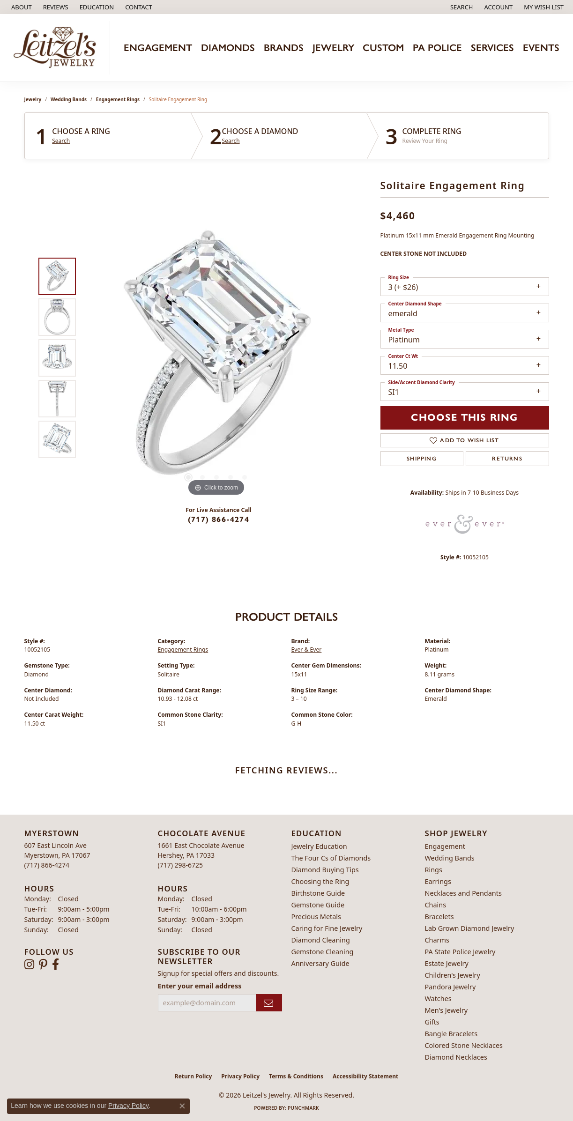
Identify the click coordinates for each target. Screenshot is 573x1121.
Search (61, 141)
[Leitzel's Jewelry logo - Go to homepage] (57, 47)
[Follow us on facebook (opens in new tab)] (55, 964)
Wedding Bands (69, 99)
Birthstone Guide (318, 893)
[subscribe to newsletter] (269, 1002)
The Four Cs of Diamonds (331, 858)
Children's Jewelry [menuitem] (452, 975)
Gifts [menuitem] (432, 1021)
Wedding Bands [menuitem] (450, 858)
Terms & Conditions (296, 1076)
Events (541, 47)
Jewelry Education (319, 846)
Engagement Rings (118, 99)
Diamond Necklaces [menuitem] (456, 1057)
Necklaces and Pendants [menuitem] (463, 893)
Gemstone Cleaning (322, 951)
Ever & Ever (306, 649)
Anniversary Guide (320, 963)
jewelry (33, 99)
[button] (96, 7)
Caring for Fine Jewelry (327, 928)
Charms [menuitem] (437, 939)
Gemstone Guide (318, 904)
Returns (507, 458)
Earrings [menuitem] (438, 881)
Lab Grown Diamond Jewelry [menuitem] (469, 928)
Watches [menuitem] (438, 998)
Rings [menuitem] (433, 869)
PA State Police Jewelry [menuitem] (460, 951)
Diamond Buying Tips (325, 869)
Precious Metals (316, 916)
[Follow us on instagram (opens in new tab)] (29, 964)
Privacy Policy (240, 1076)
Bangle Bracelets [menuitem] (451, 1033)
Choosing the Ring (320, 881)
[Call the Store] (47, 865)
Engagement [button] (158, 47)
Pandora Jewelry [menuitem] (450, 986)
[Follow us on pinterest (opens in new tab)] (43, 964)
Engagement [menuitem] (445, 846)
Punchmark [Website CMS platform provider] (303, 1108)
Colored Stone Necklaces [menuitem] (464, 1045)
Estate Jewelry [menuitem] (447, 963)
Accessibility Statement (365, 1076)
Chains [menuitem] (435, 904)
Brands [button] (284, 47)
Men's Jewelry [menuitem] (446, 1010)
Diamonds (228, 47)
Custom (383, 47)
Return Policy (193, 1076)
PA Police (437, 47)
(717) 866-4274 (218, 519)
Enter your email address (200, 985)
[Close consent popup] (182, 1106)
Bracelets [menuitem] (439, 916)
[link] (20, 7)
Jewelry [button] (333, 47)
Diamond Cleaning (320, 939)
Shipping (422, 458)
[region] (216, 357)
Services (492, 47)
